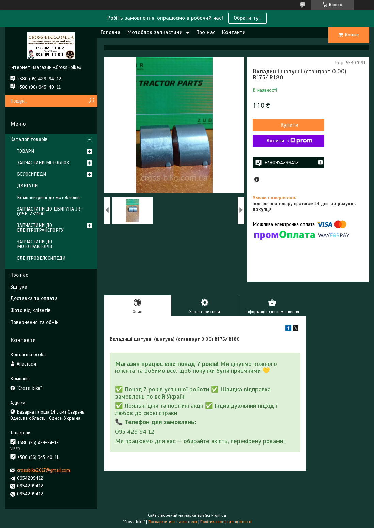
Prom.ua (218, 515)
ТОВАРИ (25, 151)
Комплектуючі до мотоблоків (48, 197)
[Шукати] (91, 101)
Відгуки (18, 287)
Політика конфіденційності (225, 521)
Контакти (234, 32)
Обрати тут (247, 18)
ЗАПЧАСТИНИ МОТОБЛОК (43, 163)
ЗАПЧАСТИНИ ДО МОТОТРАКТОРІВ (34, 244)
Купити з (289, 140)
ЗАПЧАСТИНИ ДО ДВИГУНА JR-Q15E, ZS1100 (49, 211)
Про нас (205, 32)
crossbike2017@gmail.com (43, 470)
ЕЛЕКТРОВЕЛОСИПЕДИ (41, 258)
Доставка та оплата (34, 298)
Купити (289, 125)
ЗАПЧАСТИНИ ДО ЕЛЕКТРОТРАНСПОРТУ (40, 227)
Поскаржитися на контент (172, 521)
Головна (110, 32)
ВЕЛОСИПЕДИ (31, 174)
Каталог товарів (29, 139)
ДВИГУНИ (27, 186)
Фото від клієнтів (30, 310)
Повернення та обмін (34, 322)
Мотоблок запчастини (155, 32)
